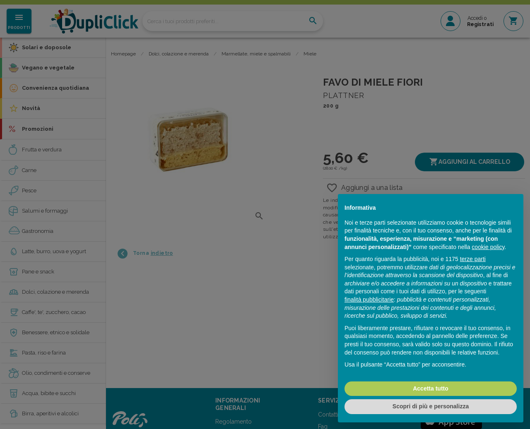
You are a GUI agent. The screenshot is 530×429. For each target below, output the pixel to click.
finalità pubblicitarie (369, 299)
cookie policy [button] (488, 247)
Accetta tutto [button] (430, 388)
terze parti (473, 259)
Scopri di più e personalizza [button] (431, 406)
